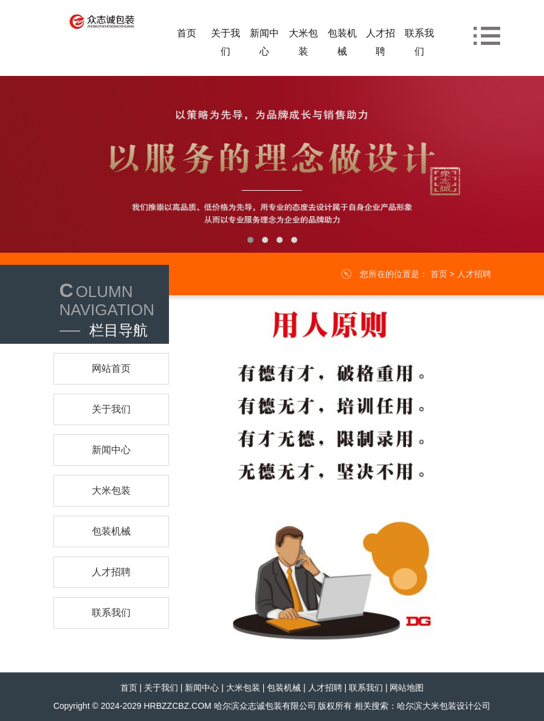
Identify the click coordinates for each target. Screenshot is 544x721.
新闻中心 (202, 687)
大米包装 (243, 687)
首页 (438, 274)
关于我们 (161, 687)
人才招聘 (474, 274)
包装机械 (284, 687)
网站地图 (407, 687)
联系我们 (366, 687)
